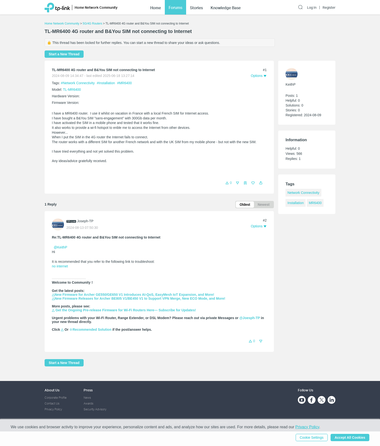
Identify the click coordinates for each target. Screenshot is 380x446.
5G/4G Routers (92, 23)
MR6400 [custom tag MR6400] (315, 203)
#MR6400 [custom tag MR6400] (124, 83)
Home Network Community (62, 23)
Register (329, 7)
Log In (312, 7)
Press (88, 390)
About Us (52, 390)
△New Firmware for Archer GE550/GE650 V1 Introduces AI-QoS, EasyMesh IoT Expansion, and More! (133, 295)
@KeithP (60, 247)
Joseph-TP (85, 221)
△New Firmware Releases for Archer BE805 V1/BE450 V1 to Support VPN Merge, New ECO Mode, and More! (138, 298)
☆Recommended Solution (90, 329)
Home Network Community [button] (96, 7)
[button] (261, 183)
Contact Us (52, 403)
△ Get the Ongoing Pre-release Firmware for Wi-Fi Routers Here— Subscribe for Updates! (124, 310)
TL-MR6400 (72, 89)
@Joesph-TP (249, 318)
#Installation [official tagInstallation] (106, 83)
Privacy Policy (53, 409)
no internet (60, 266)
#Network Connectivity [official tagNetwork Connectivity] (78, 83)
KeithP (290, 84)
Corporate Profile (56, 397)
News (87, 397)
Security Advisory (95, 409)
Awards (88, 403)
